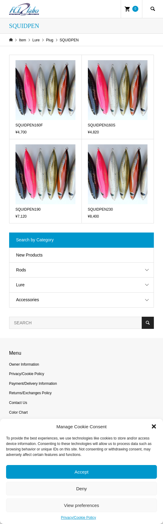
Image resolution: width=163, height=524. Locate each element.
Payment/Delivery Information (33, 383)
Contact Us (18, 403)
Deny (81, 488)
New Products (29, 255)
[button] (154, 426)
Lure (20, 284)
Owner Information (24, 364)
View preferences (81, 505)
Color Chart (18, 412)
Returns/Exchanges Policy (30, 393)
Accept (81, 471)
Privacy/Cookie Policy (78, 517)
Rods (21, 269)
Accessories (27, 299)
